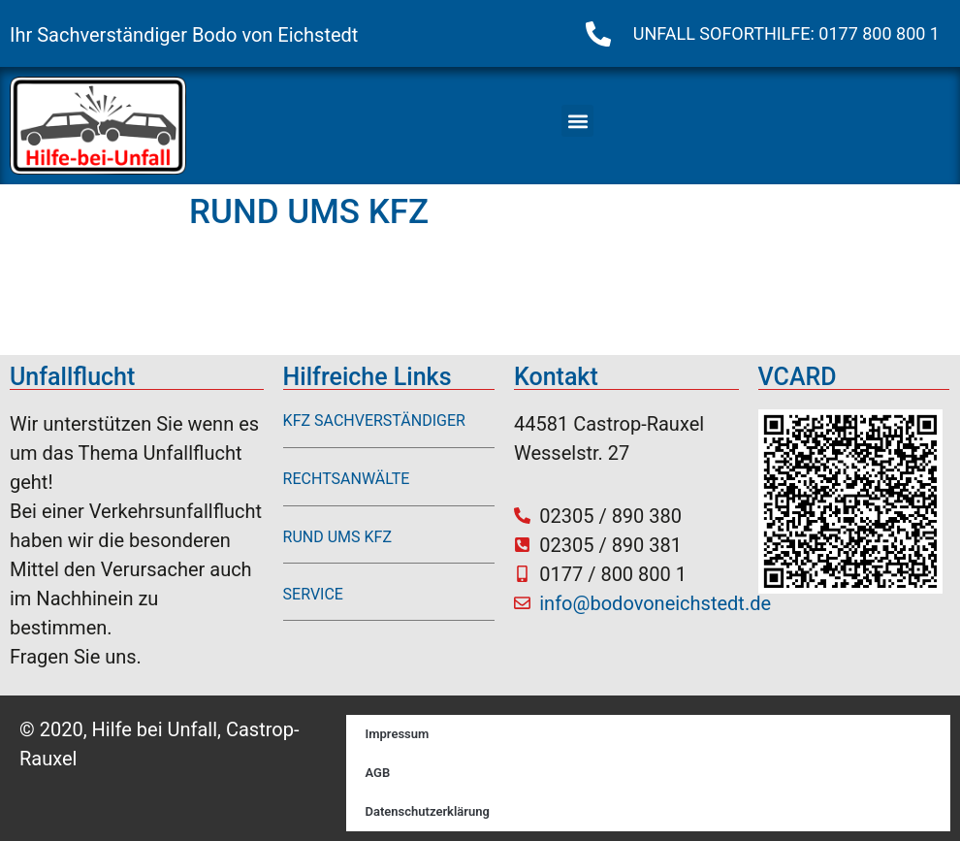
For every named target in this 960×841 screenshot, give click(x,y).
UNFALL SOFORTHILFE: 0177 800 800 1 (786, 33)
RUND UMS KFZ (337, 537)
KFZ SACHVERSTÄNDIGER (374, 420)
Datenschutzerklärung (428, 811)
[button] (577, 121)
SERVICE (313, 594)
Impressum (398, 734)
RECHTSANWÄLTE (346, 478)
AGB (378, 772)
